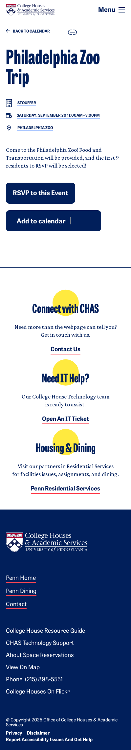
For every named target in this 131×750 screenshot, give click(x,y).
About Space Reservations (40, 655)
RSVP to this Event (40, 193)
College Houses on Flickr (38, 692)
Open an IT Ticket (65, 419)
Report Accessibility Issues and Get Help (49, 740)
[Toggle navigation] (121, 10)
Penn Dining (21, 591)
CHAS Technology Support (40, 643)
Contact (16, 605)
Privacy (14, 733)
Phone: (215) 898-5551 (34, 680)
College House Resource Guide (45, 631)
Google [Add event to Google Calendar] (75, 220)
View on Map (23, 668)
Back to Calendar (28, 31)
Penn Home (21, 578)
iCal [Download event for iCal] (91, 220)
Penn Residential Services (65, 489)
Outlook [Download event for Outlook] (83, 220)
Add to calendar (41, 221)
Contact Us (65, 350)
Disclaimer (38, 733)
